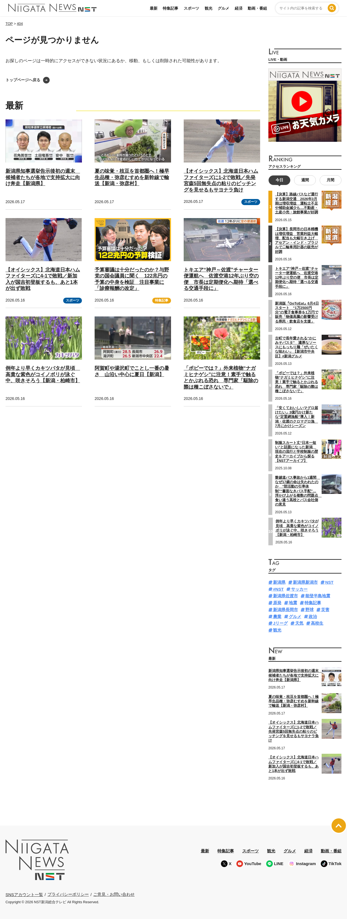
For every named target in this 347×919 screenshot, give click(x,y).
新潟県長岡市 (285, 609)
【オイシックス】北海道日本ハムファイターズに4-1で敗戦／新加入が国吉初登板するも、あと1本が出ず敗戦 (293, 764)
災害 (325, 609)
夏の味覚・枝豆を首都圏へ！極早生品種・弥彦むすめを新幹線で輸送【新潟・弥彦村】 (132, 177)
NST (329, 582)
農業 (277, 616)
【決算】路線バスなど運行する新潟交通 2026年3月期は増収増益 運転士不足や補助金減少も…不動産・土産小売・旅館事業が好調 (296, 203)
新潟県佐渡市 (285, 595)
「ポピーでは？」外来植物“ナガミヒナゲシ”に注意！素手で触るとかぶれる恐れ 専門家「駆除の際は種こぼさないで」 (296, 382)
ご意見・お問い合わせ (114, 894)
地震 (293, 602)
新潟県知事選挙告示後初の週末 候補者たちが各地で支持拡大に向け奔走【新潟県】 (43, 177)
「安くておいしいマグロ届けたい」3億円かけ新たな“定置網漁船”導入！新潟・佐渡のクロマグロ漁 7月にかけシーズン (296, 416)
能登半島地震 (317, 595)
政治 (313, 616)
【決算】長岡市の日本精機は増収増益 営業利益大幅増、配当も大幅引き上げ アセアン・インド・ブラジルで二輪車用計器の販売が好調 (296, 240)
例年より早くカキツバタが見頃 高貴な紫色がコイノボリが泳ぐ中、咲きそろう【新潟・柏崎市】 (43, 374)
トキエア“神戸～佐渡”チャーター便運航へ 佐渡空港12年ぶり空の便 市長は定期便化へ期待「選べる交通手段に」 (296, 277)
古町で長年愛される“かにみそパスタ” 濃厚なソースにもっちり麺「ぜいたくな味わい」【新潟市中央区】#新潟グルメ (296, 347)
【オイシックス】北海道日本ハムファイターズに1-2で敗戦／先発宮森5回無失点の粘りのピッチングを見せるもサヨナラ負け (293, 731)
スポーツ (191, 8)
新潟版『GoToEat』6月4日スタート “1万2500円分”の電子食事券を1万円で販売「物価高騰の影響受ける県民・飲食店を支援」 (297, 312)
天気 (299, 623)
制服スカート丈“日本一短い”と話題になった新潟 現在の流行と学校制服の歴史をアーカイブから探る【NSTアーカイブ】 (296, 451)
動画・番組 (257, 8)
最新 (154, 8)
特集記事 (170, 8)
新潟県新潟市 (305, 582)
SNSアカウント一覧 (24, 894)
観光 (208, 8)
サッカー (299, 589)
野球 (309, 609)
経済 (238, 8)
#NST (278, 589)
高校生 (317, 623)
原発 (277, 602)
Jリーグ (280, 623)
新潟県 (279, 582)
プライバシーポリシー (68, 894)
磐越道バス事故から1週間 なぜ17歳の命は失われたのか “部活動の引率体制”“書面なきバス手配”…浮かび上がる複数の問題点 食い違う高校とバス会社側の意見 (298, 490)
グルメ (223, 8)
